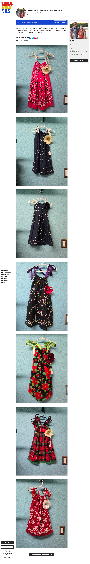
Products (5, 277)
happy (9, 560)
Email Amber (60, 22)
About (4, 279)
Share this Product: (22, 37)
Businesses (6, 275)
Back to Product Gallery (22, 5)
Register (7, 550)
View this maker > (33, 15)
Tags (17, 40)
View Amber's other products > (42, 553)
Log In (7, 546)
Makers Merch (4, 284)
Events (4, 281)
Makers (4, 272)
